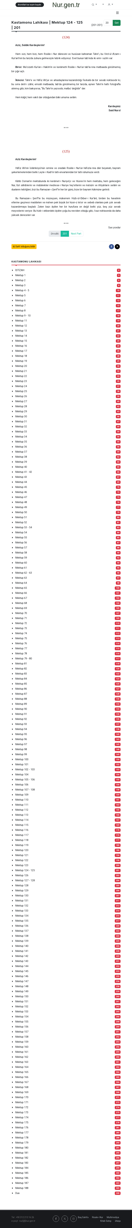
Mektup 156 (21, 1026)
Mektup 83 (21, 673)
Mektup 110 (21, 799)
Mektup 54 (21, 532)
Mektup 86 (21, 688)
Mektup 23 (21, 381)
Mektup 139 (21, 940)
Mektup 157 (21, 1031)
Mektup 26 (21, 396)
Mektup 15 (21, 340)
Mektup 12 (21, 325)
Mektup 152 (21, 1006)
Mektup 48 (21, 502)
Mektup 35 (21, 441)
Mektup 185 (21, 1172)
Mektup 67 (21, 598)
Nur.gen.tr (66, 4)
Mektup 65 (21, 587)
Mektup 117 (21, 835)
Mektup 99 (21, 754)
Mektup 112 (21, 809)
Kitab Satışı (105, 1221)
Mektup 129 (21, 890)
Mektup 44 (21, 482)
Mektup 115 (21, 824)
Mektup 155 (21, 1021)
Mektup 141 (21, 951)
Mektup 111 (21, 804)
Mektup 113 (21, 814)
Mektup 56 (21, 542)
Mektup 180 (21, 1147)
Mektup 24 (21, 386)
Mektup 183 (21, 1162)
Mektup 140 (21, 945)
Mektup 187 (21, 1183)
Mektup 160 (21, 1046)
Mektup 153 (21, 1011)
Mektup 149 (21, 991)
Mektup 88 (21, 698)
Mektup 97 (21, 744)
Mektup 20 (21, 366)
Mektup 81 (21, 663)
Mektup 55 (21, 537)
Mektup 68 (21, 603)
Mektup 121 (21, 855)
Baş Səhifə (83, 1217)
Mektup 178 (21, 1137)
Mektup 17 (21, 350)
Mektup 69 (21, 608)
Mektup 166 (21, 1077)
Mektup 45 (21, 487)
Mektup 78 (21, 653)
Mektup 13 (21, 330)
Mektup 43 (21, 476)
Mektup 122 (21, 860)
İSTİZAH (19, 270)
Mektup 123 (21, 865)
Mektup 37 (21, 451)
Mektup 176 (21, 1127)
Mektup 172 (21, 1107)
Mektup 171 (21, 1102)
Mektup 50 (21, 512)
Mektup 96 (21, 739)
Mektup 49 (21, 507)
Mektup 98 (21, 749)
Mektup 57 (21, 547)
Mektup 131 (21, 900)
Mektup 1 (20, 275)
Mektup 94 (21, 729)
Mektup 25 (21, 391)
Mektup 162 (21, 1056)
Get (117, 22)
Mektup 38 (21, 456)
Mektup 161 (21, 1051)
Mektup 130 (21, 895)
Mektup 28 (21, 406)
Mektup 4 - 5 (22, 290)
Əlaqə (118, 1221)
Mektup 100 (21, 759)
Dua (17, 1193)
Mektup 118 (21, 840)
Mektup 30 (21, 416)
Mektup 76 (21, 643)
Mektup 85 (21, 683)
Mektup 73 (21, 628)
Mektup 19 (21, 360)
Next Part (76, 233)
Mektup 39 (21, 461)
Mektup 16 (21, 345)
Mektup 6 (20, 300)
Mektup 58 (21, 552)
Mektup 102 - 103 (25, 769)
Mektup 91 (21, 713)
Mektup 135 (21, 920)
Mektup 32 (21, 426)
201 (65, 233)
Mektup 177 (21, 1132)
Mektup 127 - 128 (25, 880)
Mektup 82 (21, 668)
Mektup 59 (21, 557)
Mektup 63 (21, 577)
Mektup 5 (20, 295)
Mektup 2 (20, 280)
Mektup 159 (21, 1041)
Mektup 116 (21, 829)
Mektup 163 (21, 1061)
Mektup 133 (21, 910)
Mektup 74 (21, 633)
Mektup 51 (21, 517)
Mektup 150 (21, 996)
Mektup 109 (21, 794)
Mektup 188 (21, 1188)
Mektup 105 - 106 (25, 779)
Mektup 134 (21, 915)
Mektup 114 (21, 819)
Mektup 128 (21, 885)
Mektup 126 (21, 875)
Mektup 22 (21, 376)
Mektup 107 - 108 (25, 789)
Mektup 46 (21, 492)
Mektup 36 (21, 446)
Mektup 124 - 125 (25, 870)
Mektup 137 (21, 930)
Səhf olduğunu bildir (24, 246)
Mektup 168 (21, 1087)
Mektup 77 (21, 648)
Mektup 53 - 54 (23, 527)
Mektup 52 (21, 522)
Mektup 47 (21, 497)
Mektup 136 (21, 925)
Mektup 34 (21, 436)
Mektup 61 (21, 567)
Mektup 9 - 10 (23, 315)
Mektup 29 (21, 411)
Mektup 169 (21, 1092)
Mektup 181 (21, 1152)
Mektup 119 (21, 845)
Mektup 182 (21, 1157)
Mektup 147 (21, 981)
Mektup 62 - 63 (23, 572)
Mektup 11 (21, 320)
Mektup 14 (21, 335)
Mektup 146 (21, 976)
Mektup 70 (21, 613)
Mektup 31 (21, 421)
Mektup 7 (20, 305)
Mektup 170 (21, 1097)
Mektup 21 (21, 371)
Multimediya (113, 1217)
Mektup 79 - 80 (23, 658)
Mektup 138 (21, 935)
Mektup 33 (21, 431)
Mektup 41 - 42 (23, 471)
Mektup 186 (21, 1177)
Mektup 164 (21, 1067)
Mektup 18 (21, 355)
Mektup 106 (21, 784)
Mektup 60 (21, 562)
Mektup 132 (21, 905)
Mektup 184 (21, 1167)
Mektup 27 (21, 401)
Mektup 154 (21, 1016)
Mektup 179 (21, 1142)
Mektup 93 (21, 724)
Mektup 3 (20, 285)
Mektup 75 (21, 638)
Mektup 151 (21, 1001)
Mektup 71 (21, 618)
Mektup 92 (21, 719)
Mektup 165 (21, 1072)
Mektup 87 (21, 693)
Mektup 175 (21, 1122)
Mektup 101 (21, 764)
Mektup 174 (21, 1117)
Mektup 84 (21, 678)
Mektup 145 (21, 971)
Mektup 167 (21, 1082)
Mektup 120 (21, 850)
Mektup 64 (21, 582)
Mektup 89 (21, 703)
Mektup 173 (21, 1112)
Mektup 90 (21, 708)
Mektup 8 (20, 310)
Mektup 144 (21, 966)
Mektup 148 (21, 986)
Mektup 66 (21, 592)
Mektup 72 (21, 623)
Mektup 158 (21, 1036)
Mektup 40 (21, 466)
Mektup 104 (21, 774)
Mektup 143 (21, 961)
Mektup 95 (21, 734)
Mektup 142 (21, 956)
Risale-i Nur (97, 1217)
